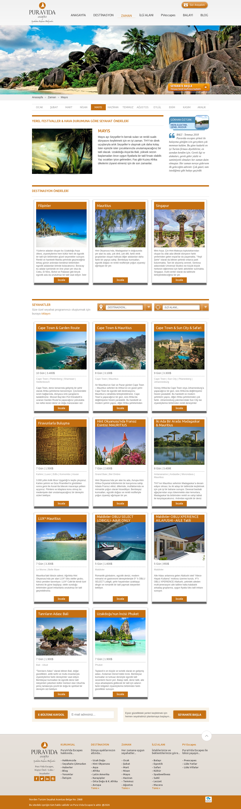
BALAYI (188, 15)
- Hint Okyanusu (100, 763)
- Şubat (125, 763)
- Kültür (156, 770)
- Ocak (125, 760)
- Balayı (156, 760)
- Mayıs (125, 774)
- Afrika (95, 770)
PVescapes (168, 15)
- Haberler (67, 767)
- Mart (125, 767)
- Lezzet (157, 781)
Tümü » (95, 788)
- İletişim (66, 778)
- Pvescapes (189, 760)
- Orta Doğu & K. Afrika (104, 781)
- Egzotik (157, 763)
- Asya (94, 767)
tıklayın (45, 313)
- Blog (64, 770)
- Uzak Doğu (98, 760)
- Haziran (126, 778)
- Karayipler (98, 778)
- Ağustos (127, 785)
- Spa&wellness (161, 774)
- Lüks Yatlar (189, 763)
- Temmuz (127, 781)
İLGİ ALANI (146, 15)
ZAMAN (126, 15)
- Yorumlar (67, 774)
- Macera (157, 785)
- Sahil (155, 778)
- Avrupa (96, 785)
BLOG (204, 15)
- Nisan (125, 770)
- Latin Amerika (100, 774)
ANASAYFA (78, 15)
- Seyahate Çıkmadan (73, 763)
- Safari (156, 767)
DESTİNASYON (103, 15)
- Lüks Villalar (190, 767)
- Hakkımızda (68, 760)
